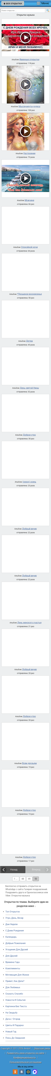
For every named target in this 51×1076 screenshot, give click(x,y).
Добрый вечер (29, 529)
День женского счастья (29, 622)
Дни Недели (11, 924)
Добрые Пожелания (15, 943)
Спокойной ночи (29, 247)
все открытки (13, 3)
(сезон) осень (29, 482)
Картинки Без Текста (16, 1006)
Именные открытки (29, 59)
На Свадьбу (11, 1012)
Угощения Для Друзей (16, 949)
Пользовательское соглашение (25, 1062)
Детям (29, 341)
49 (29, 879)
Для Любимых (12, 987)
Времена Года (12, 962)
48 (22, 879)
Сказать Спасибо (14, 993)
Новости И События (15, 1000)
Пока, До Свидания (15, 1038)
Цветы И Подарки (14, 1025)
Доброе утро (29, 435)
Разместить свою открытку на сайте (25, 1053)
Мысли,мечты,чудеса (29, 106)
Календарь (11, 937)
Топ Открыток (12, 911)
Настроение (29, 153)
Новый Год (10, 1031)
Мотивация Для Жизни (17, 974)
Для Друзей (11, 956)
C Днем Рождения (14, 930)
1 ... (15, 879)
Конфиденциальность (24, 1057)
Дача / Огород (12, 1019)
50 (36, 879)
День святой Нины (29, 388)
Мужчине (29, 200)
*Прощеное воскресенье (29, 294)
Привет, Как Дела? (14, 981)
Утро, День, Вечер (14, 918)
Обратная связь (42, 1048)
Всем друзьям (29, 763)
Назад (13, 869)
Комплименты (12, 968)
